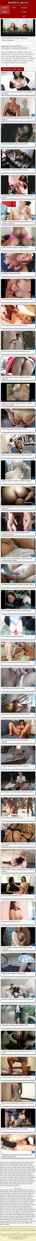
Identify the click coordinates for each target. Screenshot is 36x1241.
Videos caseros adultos (26, 1193)
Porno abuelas (23, 1198)
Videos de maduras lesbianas (15, 1195)
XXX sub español (29, 1201)
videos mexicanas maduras (20, 48)
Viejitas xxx (6, 1216)
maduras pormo (11, 1174)
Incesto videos (13, 1190)
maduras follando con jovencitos (18, 1169)
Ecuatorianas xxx (26, 1203)
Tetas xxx (11, 1221)
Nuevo (14, 7)
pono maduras (14, 1180)
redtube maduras (21, 1182)
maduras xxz (6, 1177)
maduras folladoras (4, 1169)
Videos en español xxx (30, 1221)
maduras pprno (28, 1174)
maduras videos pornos (6, 1175)
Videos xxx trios (8, 1198)
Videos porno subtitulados (12, 1211)
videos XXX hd (19, 1209)
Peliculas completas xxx (24, 1211)
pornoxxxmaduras (4, 1182)
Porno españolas (17, 1214)
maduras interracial (8, 1170)
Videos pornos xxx (13, 1223)
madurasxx (17, 1177)
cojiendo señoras (13, 1162)
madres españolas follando (12, 1164)
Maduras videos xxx (18, 3)
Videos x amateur (9, 1191)
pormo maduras (22, 1180)
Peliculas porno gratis (22, 1206)
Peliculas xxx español (25, 1196)
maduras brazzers (4, 1165)
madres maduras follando (26, 1164)
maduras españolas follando (14, 1167)
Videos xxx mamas (4, 1190)
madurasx (11, 1177)
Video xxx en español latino (13, 1193)
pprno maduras (13, 1182)
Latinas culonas (29, 1218)
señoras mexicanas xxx (22, 1183)
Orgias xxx (2, 1211)
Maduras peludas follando (6, 1214)
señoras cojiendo (4, 1183)
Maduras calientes (24, 1219)
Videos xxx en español (10, 1205)
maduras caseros (23, 1165)
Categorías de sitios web (24, 12)
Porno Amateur (6, 48)
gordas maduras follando (24, 1162)
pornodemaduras (31, 1180)
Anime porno (16, 1219)
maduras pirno (30, 1172)
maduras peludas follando (20, 1172)
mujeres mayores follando (16, 1179)
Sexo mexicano (18, 1203)
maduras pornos (20, 1174)
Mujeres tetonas (23, 1200)
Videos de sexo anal (28, 1208)
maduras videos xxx (17, 1175)
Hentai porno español (19, 1221)
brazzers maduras (4, 1162)
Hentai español (8, 1218)
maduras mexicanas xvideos (7, 1172)
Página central (5, 10)
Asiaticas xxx (29, 1213)
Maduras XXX (28, 1223)
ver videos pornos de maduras (12, 1185)
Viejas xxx (7, 1208)
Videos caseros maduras (25, 1216)
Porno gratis (9, 1200)
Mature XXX (12, 1208)
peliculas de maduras (28, 1179)
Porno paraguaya (31, 1200)
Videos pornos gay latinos (29, 1209)
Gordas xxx (16, 1200)
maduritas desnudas (25, 1177)
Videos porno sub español (6, 1201)
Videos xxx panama (21, 1205)
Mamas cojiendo (16, 1196)
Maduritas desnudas (27, 1214)
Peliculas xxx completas (6, 1196)
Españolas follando (4, 1223)
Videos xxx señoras (11, 1209)
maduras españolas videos (27, 1167)
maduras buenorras (14, 1165)
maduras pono (3, 1174)
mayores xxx (6, 1179)
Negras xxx (10, 1219)
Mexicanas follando (14, 1216)
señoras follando (13, 1183)
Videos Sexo (3, 1209)
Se (17, 1190)
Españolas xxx (3, 1206)
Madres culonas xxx (21, 1213)
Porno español (3, 1219)
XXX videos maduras (19, 1191)
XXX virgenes (21, 1190)
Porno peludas (19, 1208)
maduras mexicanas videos (29, 1170)
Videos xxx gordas (11, 1206)
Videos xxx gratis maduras (9, 1213)
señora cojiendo (30, 1182)
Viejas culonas (15, 1198)
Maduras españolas (5, 1224)
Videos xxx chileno (30, 1205)
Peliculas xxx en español (19, 1201)
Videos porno (15, 1218)
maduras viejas (25, 1175)
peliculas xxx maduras (5, 1180)
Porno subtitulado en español (7, 1203)
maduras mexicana (17, 1170)
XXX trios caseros (28, 1191)
